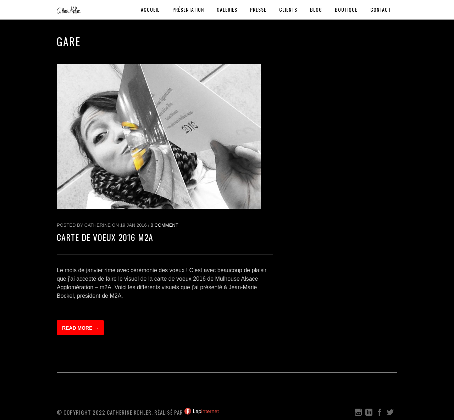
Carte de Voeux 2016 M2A (105, 237)
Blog (316, 9)
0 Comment (164, 225)
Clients (288, 9)
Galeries (227, 9)
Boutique (346, 9)
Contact (380, 9)
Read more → (80, 328)
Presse (258, 9)
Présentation (188, 9)
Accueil (150, 9)
